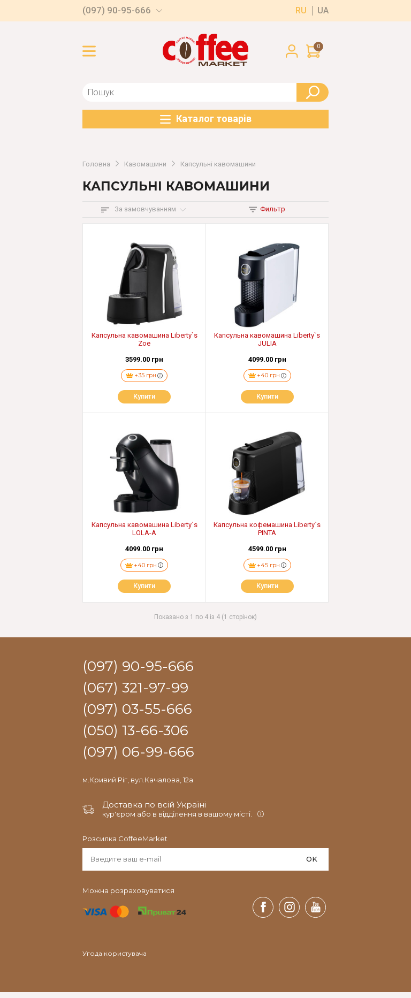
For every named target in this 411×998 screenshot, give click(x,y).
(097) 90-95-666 (116, 10)
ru (301, 11)
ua (323, 11)
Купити (144, 399)
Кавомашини (145, 164)
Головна (96, 164)
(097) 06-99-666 (138, 758)
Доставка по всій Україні (154, 811)
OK (311, 864)
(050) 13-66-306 (135, 737)
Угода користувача (114, 959)
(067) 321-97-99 (135, 694)
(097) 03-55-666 (137, 715)
